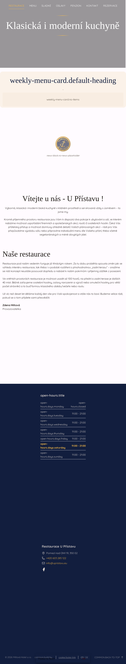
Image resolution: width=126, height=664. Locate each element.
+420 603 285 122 (56, 558)
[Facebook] (44, 569)
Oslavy (60, 5)
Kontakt (92, 5)
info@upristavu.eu (56, 563)
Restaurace (16, 5)
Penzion (75, 5)
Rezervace (110, 5)
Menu (32, 5)
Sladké (46, 5)
